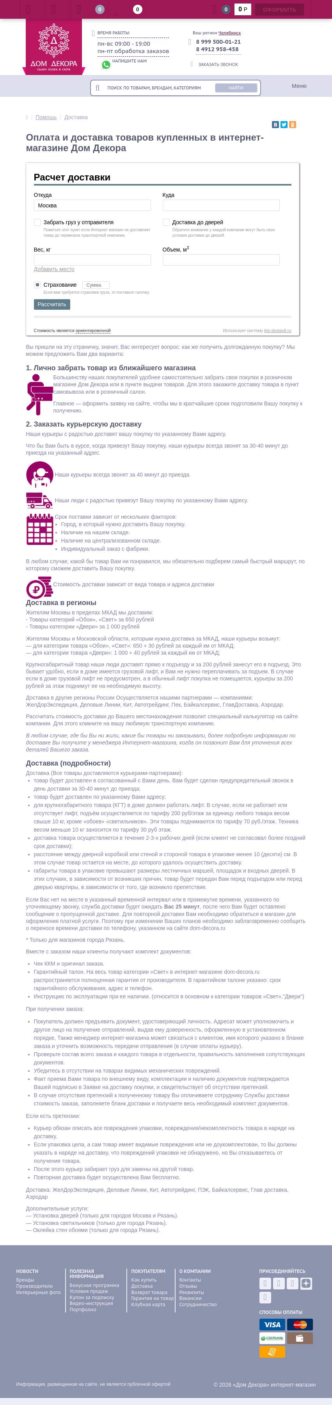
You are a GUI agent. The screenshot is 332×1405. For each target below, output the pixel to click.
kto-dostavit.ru (277, 330)
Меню (299, 86)
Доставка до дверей (197, 222)
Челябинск (229, 33)
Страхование (77, 285)
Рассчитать (52, 304)
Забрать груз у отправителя (79, 222)
